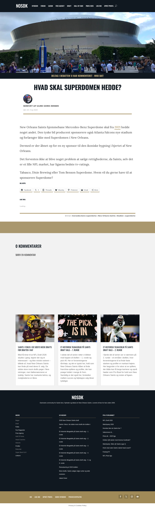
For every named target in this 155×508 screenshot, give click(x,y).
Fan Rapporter (20, 430)
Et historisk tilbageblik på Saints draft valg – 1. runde (75, 348)
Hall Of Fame (78, 6)
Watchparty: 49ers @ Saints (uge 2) (114, 444)
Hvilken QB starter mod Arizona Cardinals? (116, 440)
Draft (69, 6)
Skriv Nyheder (60, 497)
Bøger (17, 420)
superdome (130, 216)
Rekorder (18, 449)
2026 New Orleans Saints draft (69, 420)
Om (31, 497)
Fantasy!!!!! (106, 452)
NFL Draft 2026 (108, 420)
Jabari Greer (63, 478)
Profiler (18, 446)
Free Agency (60, 6)
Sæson (50, 6)
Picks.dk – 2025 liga (109, 436)
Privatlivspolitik (75, 497)
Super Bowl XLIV (21, 452)
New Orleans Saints (106, 216)
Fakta (17, 427)
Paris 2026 (89, 6)
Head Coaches (20, 440)
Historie (18, 443)
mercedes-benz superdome (84, 216)
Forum (43, 6)
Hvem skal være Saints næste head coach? (117, 448)
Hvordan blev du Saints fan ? (112, 428)
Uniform (18, 456)
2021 (117, 127)
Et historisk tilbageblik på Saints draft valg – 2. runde (118, 348)
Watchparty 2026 (108, 424)
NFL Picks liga (107, 456)
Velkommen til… (108, 432)
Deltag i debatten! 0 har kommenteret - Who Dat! (77, 76)
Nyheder (35, 6)
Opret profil (109, 6)
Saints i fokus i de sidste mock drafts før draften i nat (35, 348)
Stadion (120, 216)
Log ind (99, 6)
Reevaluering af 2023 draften (68, 467)
